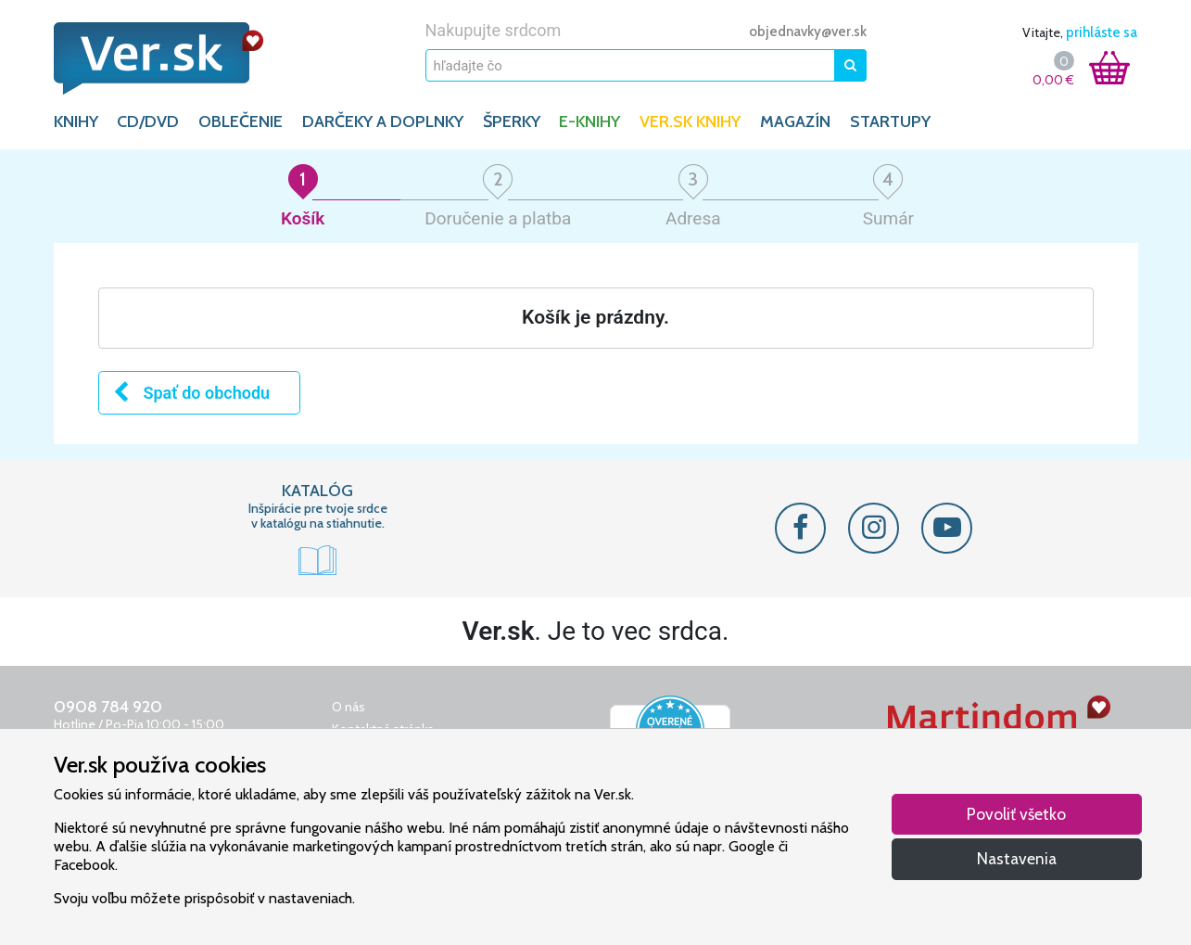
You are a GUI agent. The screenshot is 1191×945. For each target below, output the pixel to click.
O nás (348, 706)
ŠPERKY (511, 121)
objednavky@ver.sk (808, 31)
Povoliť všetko (1016, 814)
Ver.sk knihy (690, 121)
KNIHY (76, 121)
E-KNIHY (589, 121)
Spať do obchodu (190, 392)
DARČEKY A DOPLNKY (382, 121)
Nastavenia (1017, 858)
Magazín (795, 121)
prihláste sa (1101, 32)
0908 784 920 (108, 706)
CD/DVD (148, 121)
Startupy (890, 121)
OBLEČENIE (240, 121)
